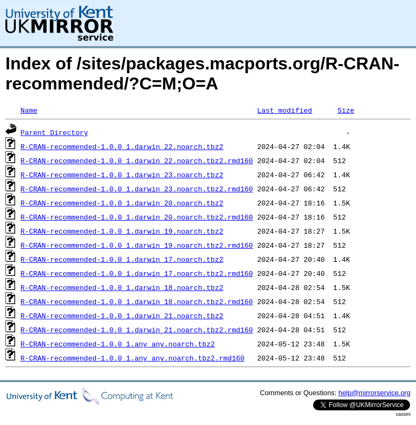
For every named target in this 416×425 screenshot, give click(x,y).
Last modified (284, 110)
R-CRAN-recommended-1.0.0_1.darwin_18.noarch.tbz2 (122, 287)
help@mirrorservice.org (375, 393)
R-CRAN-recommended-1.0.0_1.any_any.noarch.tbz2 (118, 344)
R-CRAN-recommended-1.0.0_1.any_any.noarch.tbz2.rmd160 (132, 358)
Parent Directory (54, 132)
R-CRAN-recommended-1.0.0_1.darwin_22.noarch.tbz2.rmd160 (137, 160)
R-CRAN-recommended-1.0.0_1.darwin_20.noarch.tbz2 (122, 203)
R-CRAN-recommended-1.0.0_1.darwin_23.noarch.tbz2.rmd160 (137, 189)
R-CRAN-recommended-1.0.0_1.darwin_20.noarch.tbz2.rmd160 (137, 217)
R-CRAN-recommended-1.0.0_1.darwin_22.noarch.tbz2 (122, 146)
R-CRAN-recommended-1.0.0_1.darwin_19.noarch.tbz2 (122, 231)
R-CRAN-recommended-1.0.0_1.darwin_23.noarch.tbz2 (122, 174)
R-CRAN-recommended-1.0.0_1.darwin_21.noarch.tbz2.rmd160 (137, 329)
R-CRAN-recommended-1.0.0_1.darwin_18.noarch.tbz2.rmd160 (137, 301)
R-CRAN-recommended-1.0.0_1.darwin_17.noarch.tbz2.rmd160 (137, 273)
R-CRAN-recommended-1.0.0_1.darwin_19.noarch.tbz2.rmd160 (137, 245)
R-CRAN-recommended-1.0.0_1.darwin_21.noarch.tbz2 (122, 315)
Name (29, 110)
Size (345, 110)
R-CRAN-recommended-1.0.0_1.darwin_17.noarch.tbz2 (122, 259)
